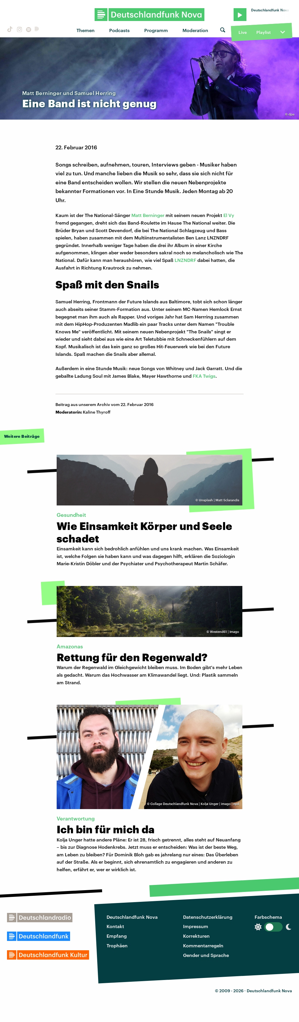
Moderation (195, 30)
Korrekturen (196, 936)
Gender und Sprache (206, 955)
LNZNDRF (185, 260)
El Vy (228, 215)
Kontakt (115, 926)
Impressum (195, 926)
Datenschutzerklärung (207, 917)
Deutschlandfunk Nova (132, 917)
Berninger (153, 215)
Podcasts (119, 30)
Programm (156, 30)
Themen (86, 30)
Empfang (117, 936)
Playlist (263, 32)
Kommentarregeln (203, 945)
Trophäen (117, 945)
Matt (137, 215)
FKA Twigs (204, 376)
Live (243, 32)
